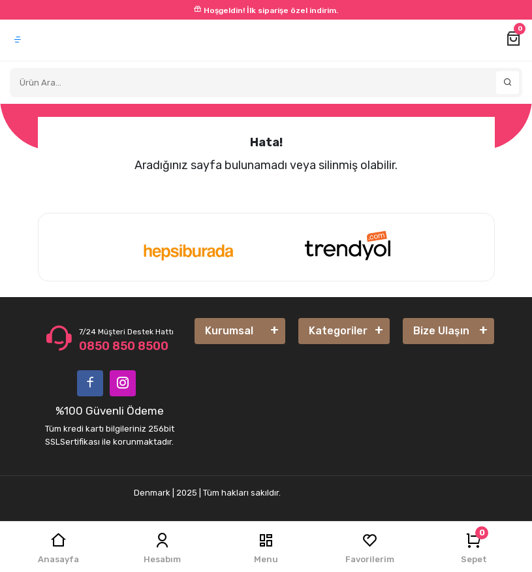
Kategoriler (338, 331)
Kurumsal (229, 331)
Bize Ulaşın (441, 331)
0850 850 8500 (123, 346)
